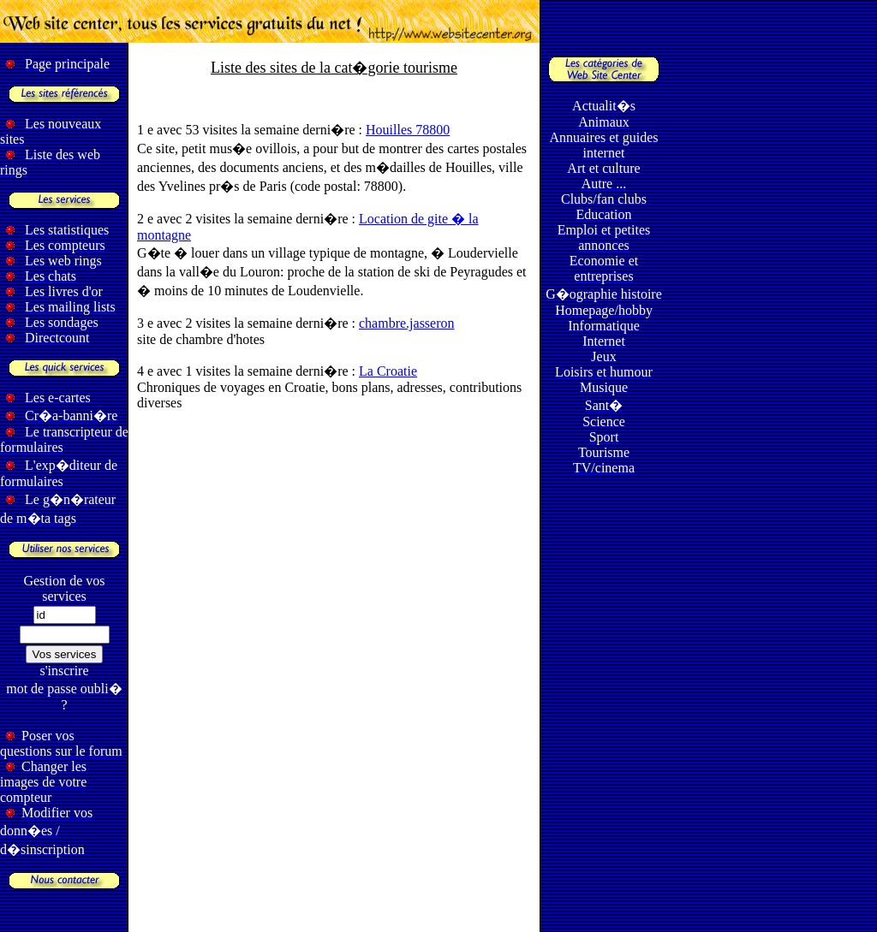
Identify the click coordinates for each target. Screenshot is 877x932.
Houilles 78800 (408, 129)
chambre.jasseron (407, 323)
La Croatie (388, 371)
